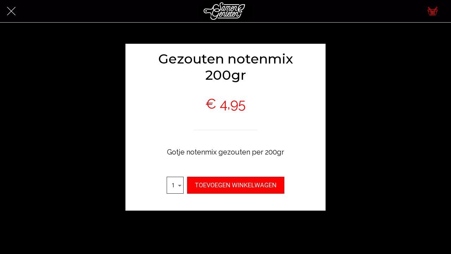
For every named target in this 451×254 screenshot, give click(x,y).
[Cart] (432, 11)
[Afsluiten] (11, 11)
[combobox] (175, 185)
